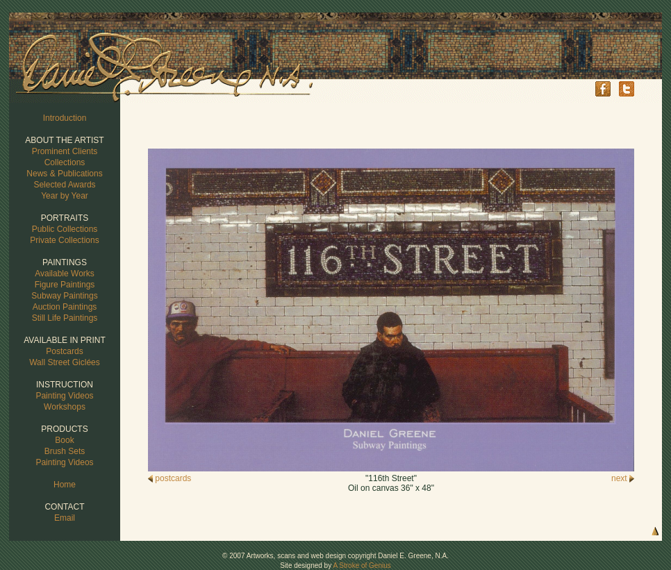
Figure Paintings (65, 285)
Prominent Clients (65, 151)
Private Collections (64, 240)
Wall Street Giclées (64, 362)
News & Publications (64, 173)
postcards (169, 478)
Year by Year (64, 196)
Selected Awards (64, 185)
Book (64, 440)
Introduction (65, 118)
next (622, 478)
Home (64, 484)
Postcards (64, 351)
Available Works (64, 273)
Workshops (64, 407)
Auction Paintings (65, 307)
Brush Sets (64, 451)
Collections (64, 162)
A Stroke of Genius (361, 565)
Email (64, 518)
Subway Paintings (64, 296)
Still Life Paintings (65, 318)
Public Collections (65, 229)
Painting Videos (64, 396)
